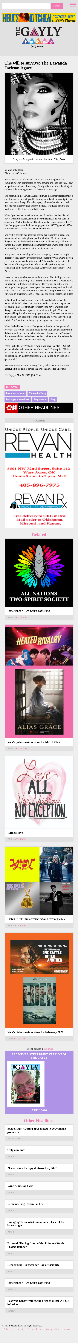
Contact (66, 1329)
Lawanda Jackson (15, 393)
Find (56, 6)
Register (21, 1329)
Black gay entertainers (17, 399)
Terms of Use (34, 1329)
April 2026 (39, 1110)
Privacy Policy (52, 1329)
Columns (12, 387)
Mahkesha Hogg (37, 393)
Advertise (8, 1329)
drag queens (40, 399)
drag (53, 399)
